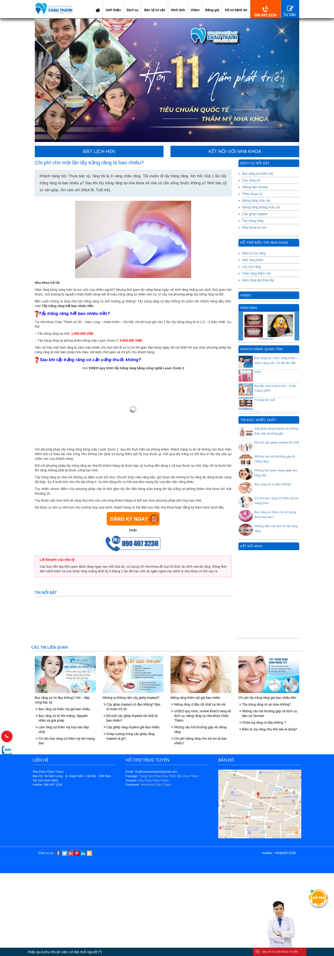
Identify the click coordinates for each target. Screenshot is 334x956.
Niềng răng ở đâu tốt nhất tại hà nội (199, 704)
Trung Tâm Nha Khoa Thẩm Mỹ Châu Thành (169, 776)
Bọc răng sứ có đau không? (273, 484)
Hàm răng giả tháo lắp (258, 280)
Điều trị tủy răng (254, 253)
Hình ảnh (178, 10)
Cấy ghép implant (254, 214)
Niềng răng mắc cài (256, 200)
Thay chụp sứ (252, 194)
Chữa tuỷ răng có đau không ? (264, 722)
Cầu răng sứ (251, 180)
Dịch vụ (132, 10)
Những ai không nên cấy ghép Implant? (131, 698)
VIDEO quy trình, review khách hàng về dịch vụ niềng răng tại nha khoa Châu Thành (202, 715)
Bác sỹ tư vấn (154, 10)
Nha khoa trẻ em (254, 227)
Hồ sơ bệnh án (236, 10)
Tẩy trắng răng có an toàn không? (266, 704)
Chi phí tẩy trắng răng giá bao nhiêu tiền (267, 698)
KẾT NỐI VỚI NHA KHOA (235, 151)
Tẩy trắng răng (252, 221)
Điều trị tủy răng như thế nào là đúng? (269, 729)
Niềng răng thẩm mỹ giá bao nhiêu (195, 698)
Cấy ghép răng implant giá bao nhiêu (133, 727)
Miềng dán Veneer (255, 187)
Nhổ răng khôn (252, 260)
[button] (54, 80)
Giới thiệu (113, 10)
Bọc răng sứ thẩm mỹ (257, 173)
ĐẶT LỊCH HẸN (99, 151)
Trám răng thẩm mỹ (256, 273)
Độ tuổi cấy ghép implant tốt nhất (276, 442)
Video (195, 10)
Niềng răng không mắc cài (261, 207)
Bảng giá (212, 10)
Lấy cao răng (251, 267)
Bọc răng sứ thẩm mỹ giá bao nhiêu (64, 709)
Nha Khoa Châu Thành (153, 780)
